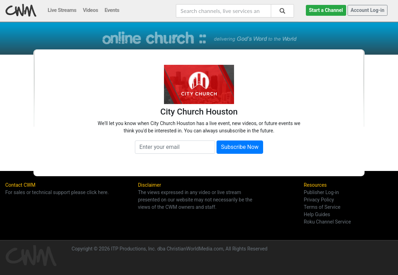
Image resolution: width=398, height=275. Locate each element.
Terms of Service (322, 207)
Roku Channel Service (327, 222)
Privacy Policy (319, 199)
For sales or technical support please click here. (57, 192)
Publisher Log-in (321, 192)
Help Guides (317, 214)
